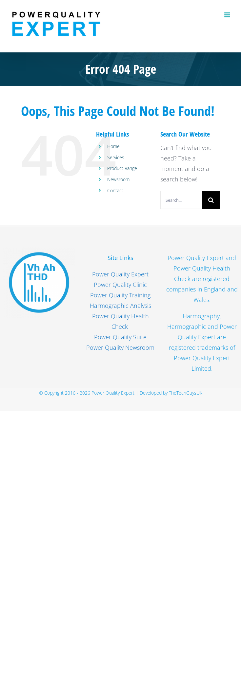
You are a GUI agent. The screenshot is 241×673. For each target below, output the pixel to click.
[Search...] (181, 200)
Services (115, 157)
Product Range (122, 168)
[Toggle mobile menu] (227, 14)
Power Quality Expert (120, 274)
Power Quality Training (120, 295)
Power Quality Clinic (120, 285)
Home (113, 146)
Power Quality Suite (120, 337)
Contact (115, 190)
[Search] (211, 200)
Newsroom (118, 179)
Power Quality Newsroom (120, 347)
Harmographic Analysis (120, 305)
